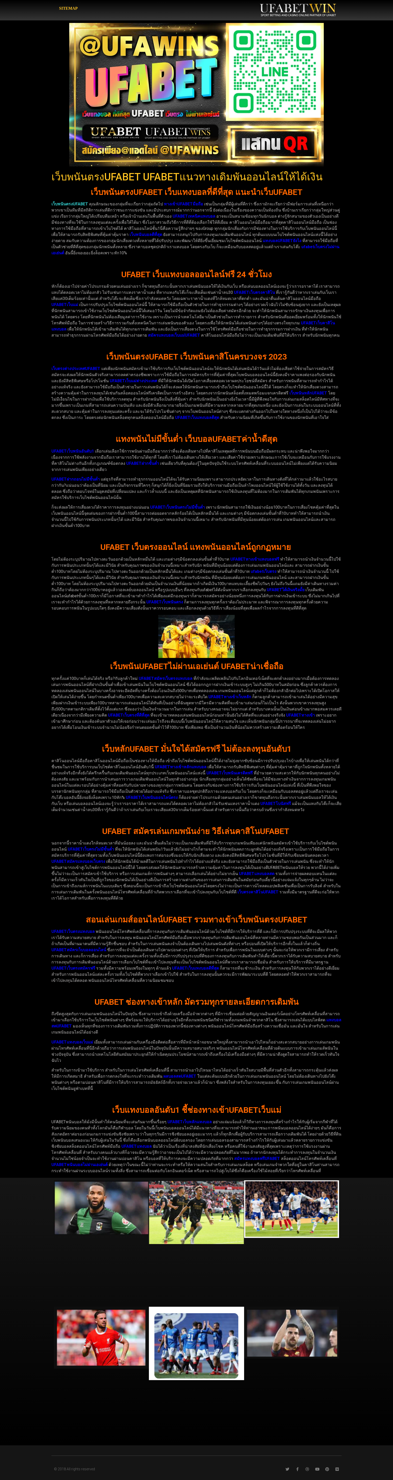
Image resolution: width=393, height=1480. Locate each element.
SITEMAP (68, 8)
